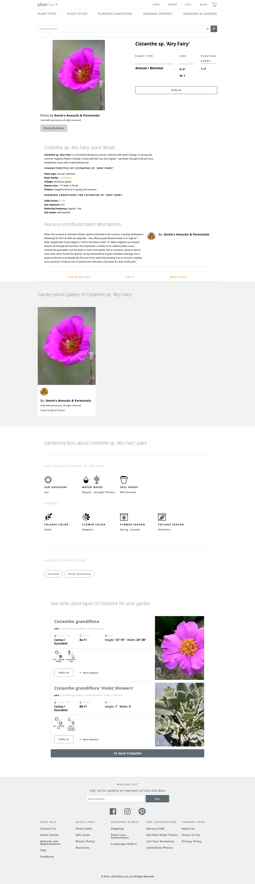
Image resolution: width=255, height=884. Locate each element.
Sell (188, 5)
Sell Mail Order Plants (162, 835)
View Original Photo (52, 410)
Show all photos (54, 128)
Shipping (117, 828)
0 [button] (214, 3)
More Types (178, 277)
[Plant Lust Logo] (48, 4)
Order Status (49, 835)
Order (172, 5)
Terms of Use (191, 835)
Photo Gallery (79, 277)
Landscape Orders (124, 844)
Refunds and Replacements (50, 843)
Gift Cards (83, 835)
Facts (130, 277)
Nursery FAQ (155, 828)
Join (157, 799)
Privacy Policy (192, 841)
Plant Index (84, 828)
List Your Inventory (160, 841)
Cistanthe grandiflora (76, 621)
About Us (188, 828)
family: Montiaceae (79, 574)
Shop (156, 5)
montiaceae (65, 177)
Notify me (176, 90)
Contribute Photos (159, 847)
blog (203, 5)
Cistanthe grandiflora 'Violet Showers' (94, 688)
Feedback (47, 856)
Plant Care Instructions (120, 836)
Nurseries (83, 847)
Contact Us (48, 828)
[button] (207, 28)
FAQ (43, 850)
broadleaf (53, 574)
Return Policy (85, 841)
